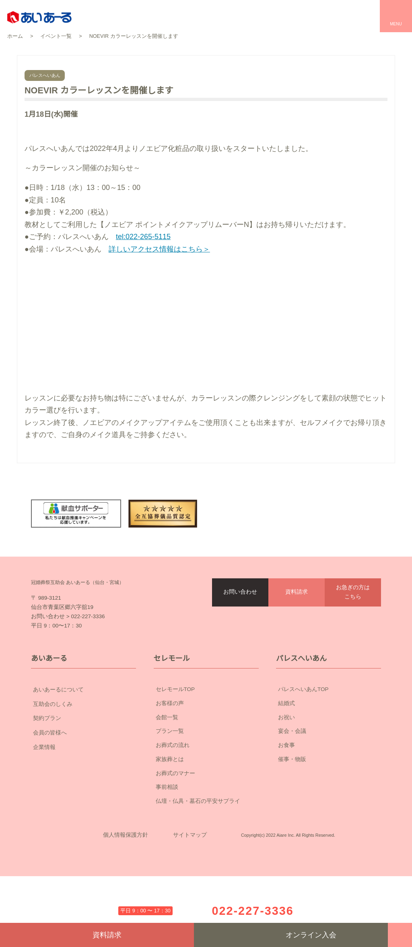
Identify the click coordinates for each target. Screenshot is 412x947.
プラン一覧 (170, 778)
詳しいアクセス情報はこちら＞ (161, 249)
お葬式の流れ (173, 792)
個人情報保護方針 (125, 893)
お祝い (286, 763)
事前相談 (167, 833)
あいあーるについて (83, 736)
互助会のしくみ (83, 750)
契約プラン (83, 765)
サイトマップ (190, 893)
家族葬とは (170, 805)
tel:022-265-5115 (147, 236)
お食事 (286, 792)
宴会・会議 (292, 778)
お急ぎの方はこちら (353, 620)
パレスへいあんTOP (303, 736)
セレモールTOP (175, 736)
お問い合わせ (240, 620)
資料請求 (296, 620)
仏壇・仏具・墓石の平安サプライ (198, 848)
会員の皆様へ (83, 779)
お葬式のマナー (175, 819)
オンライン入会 (291, 935)
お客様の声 (170, 749)
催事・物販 (292, 805)
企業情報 (83, 793)
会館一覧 (167, 763)
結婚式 (286, 749)
